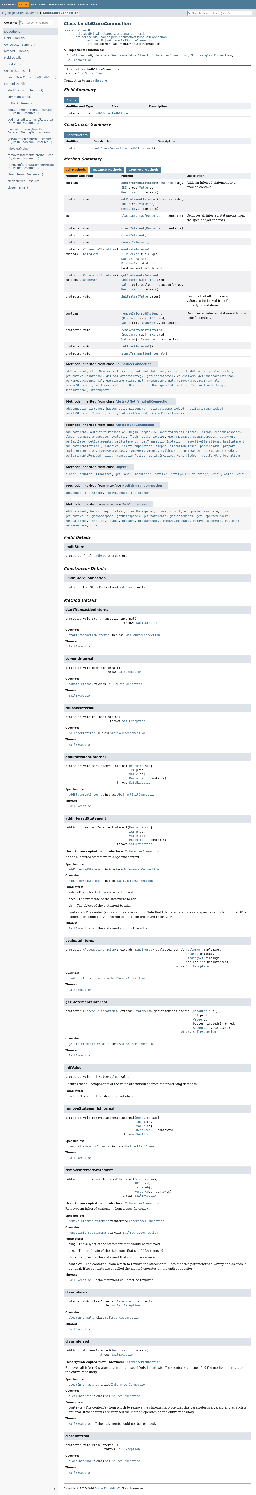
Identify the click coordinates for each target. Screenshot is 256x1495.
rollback (168, 450)
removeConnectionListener (171, 413)
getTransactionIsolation (162, 441)
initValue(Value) (19, 148)
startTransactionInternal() (25, 90)
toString (199, 474)
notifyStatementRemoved (84, 413)
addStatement (76, 371)
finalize (103, 474)
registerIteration (80, 450)
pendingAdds (210, 446)
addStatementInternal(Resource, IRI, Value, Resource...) (30, 111)
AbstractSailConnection (135, 425)
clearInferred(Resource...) (25, 181)
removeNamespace (112, 450)
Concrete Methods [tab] (144, 169)
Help (94, 4)
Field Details (12, 57)
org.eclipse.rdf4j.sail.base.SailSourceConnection (117, 40)
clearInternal (132, 228)
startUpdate (100, 390)
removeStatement (78, 385)
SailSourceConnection (95, 73)
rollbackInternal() (20, 103)
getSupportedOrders (212, 516)
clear (206, 432)
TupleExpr (131, 254)
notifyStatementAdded (166, 408)
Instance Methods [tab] (107, 169)
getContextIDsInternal (84, 376)
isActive (111, 446)
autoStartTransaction (108, 432)
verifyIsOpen (187, 455)
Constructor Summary (19, 44)
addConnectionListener (84, 408)
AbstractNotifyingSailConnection (142, 401)
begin (133, 432)
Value (143, 187)
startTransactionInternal (142, 353)
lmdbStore (15, 64)
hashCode (142, 474)
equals (85, 474)
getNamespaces (204, 436)
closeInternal (132, 235)
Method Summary (16, 51)
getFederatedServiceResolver (171, 376)
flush (133, 436)
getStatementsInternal (139, 275)
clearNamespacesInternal (110, 371)
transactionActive (130, 455)
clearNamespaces (227, 432)
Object (121, 467)
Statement (88, 280)
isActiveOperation (137, 446)
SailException (147, 623)
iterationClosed (183, 446)
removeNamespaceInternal (197, 380)
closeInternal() (18, 187)
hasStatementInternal (83, 446)
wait (215, 474)
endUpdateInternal (150, 371)
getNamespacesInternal (84, 380)
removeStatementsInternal (142, 330)
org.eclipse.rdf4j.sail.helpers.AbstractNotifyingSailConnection (121, 37)
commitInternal (133, 242)
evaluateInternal (135, 249)
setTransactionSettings (205, 385)
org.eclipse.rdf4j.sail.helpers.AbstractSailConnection (108, 33)
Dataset (127, 258)
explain (174, 371)
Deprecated (56, 4)
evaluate (118, 436)
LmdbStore (102, 113)
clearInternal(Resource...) (25, 174)
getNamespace (178, 436)
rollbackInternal (135, 346)
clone (69, 474)
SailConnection (79, 60)
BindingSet (88, 254)
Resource (165, 183)
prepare (229, 446)
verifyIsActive (161, 455)
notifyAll (179, 474)
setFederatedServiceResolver (119, 385)
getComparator (220, 371)
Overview (9, 4)
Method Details (14, 83)
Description (13, 31)
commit (83, 436)
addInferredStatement (139, 183)
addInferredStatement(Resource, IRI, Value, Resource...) (31, 121)
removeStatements (143, 450)
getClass (122, 474)
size (108, 455)
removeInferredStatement (141, 313)
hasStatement (233, 441)
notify (159, 474)
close (69, 436)
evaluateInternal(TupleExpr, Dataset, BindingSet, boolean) (29, 131)
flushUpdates (194, 371)
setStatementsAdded (220, 450)
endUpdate (100, 436)
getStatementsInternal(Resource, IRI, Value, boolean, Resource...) (31, 140)
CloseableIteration (99, 249)
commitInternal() (19, 96)
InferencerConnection (169, 55)
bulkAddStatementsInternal (176, 432)
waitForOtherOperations (221, 455)
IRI (124, 187)
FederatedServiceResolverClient (122, 55)
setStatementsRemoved (83, 455)
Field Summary (14, 38)
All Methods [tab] (76, 169)
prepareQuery (148, 520)
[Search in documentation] (220, 13)
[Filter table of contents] (36, 22)
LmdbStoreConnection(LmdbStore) (32, 77)
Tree (42, 4)
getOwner (226, 436)
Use (33, 4)
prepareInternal (160, 380)
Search (83, 4)
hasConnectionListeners (125, 408)
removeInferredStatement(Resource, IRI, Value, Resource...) (33, 166)
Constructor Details (17, 70)
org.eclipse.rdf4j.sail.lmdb (20, 13)
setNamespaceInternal (164, 385)
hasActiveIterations (202, 441)
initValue (129, 296)
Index (71, 4)
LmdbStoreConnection (60, 13)
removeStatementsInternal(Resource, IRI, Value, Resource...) (33, 157)
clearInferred (132, 215)
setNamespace (189, 450)
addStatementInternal (139, 199)
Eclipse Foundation (106, 1488)
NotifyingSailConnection (211, 55)
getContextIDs (153, 436)
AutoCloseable (78, 55)
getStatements (100, 441)
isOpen (161, 446)
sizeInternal (76, 390)
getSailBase (75, 441)
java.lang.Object (76, 30)
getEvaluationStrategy (124, 376)
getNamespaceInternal (216, 376)
